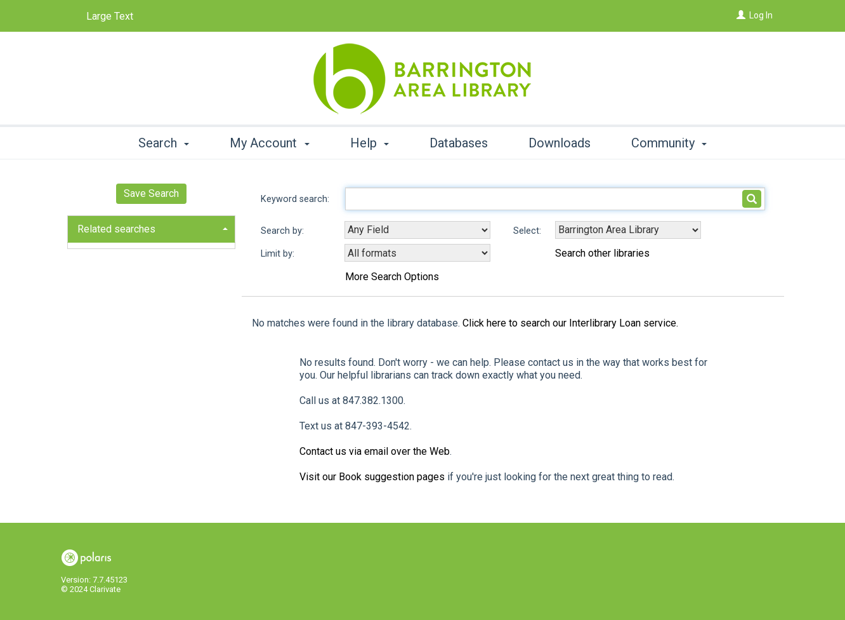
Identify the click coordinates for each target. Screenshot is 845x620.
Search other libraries (602, 253)
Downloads (559, 143)
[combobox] (417, 230)
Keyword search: (296, 199)
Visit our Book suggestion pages (372, 477)
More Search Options (392, 277)
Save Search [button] (151, 193)
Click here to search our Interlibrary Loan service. (570, 323)
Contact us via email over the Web (374, 451)
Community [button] (669, 143)
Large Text (109, 16)
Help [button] (369, 143)
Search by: (283, 231)
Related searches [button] (116, 229)
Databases (458, 143)
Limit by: (279, 253)
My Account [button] (269, 143)
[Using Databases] (628, 230)
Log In (761, 15)
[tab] (151, 228)
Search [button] (163, 143)
